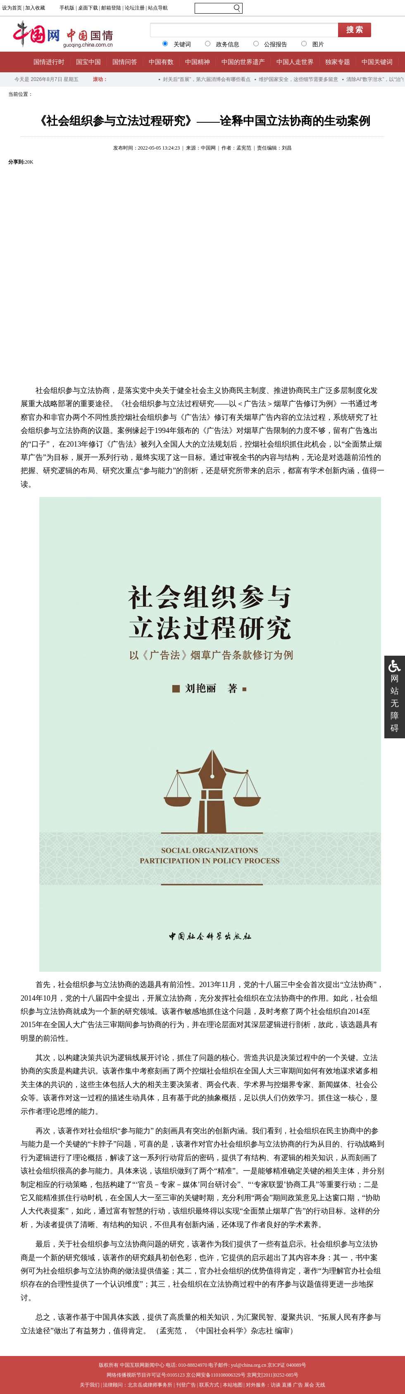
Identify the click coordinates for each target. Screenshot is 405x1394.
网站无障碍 (395, 703)
